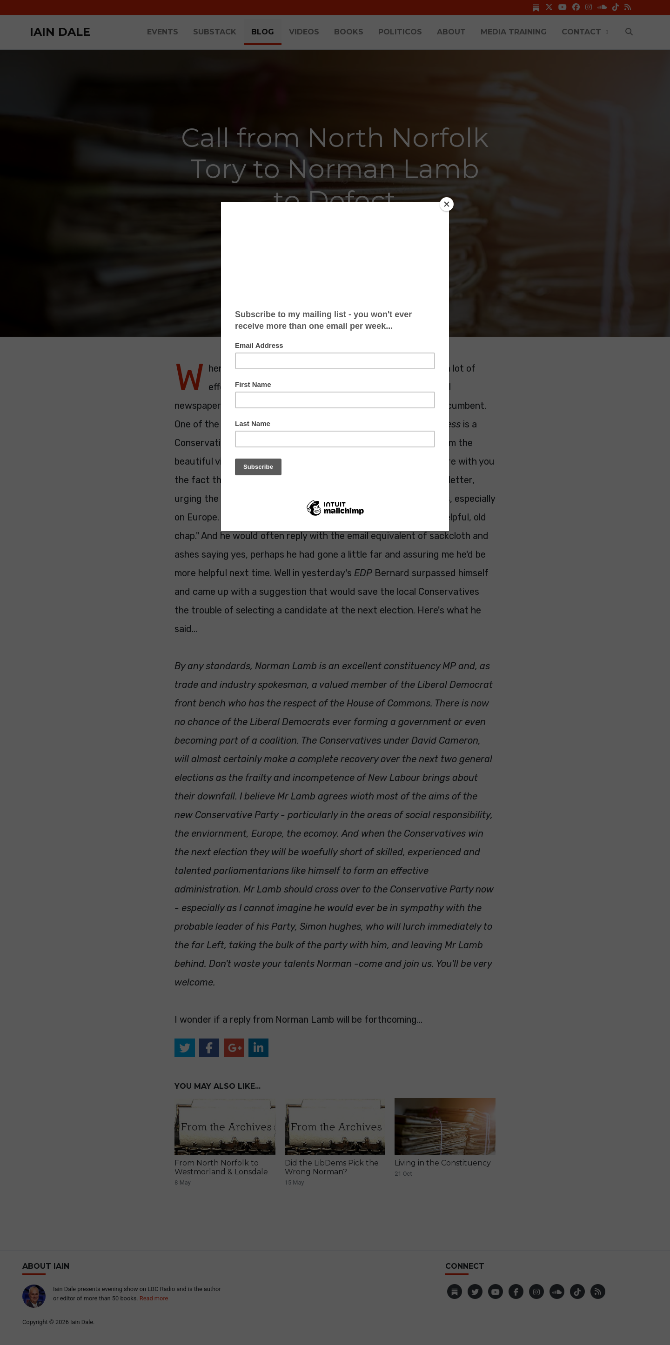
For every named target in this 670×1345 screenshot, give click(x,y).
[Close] (447, 204)
